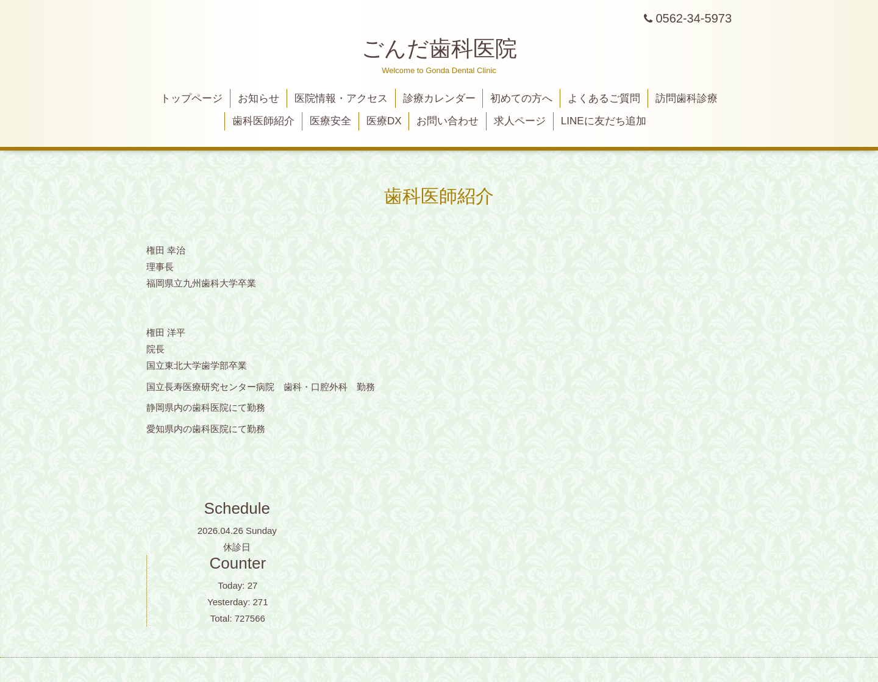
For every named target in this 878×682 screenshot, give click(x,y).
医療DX (384, 121)
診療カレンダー (439, 98)
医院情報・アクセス (341, 98)
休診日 (237, 547)
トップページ (191, 98)
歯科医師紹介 (263, 121)
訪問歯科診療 (686, 98)
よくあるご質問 (604, 98)
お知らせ (258, 98)
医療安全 (330, 121)
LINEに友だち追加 (603, 121)
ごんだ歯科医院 (439, 48)
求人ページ (520, 121)
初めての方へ (521, 98)
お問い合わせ (447, 121)
